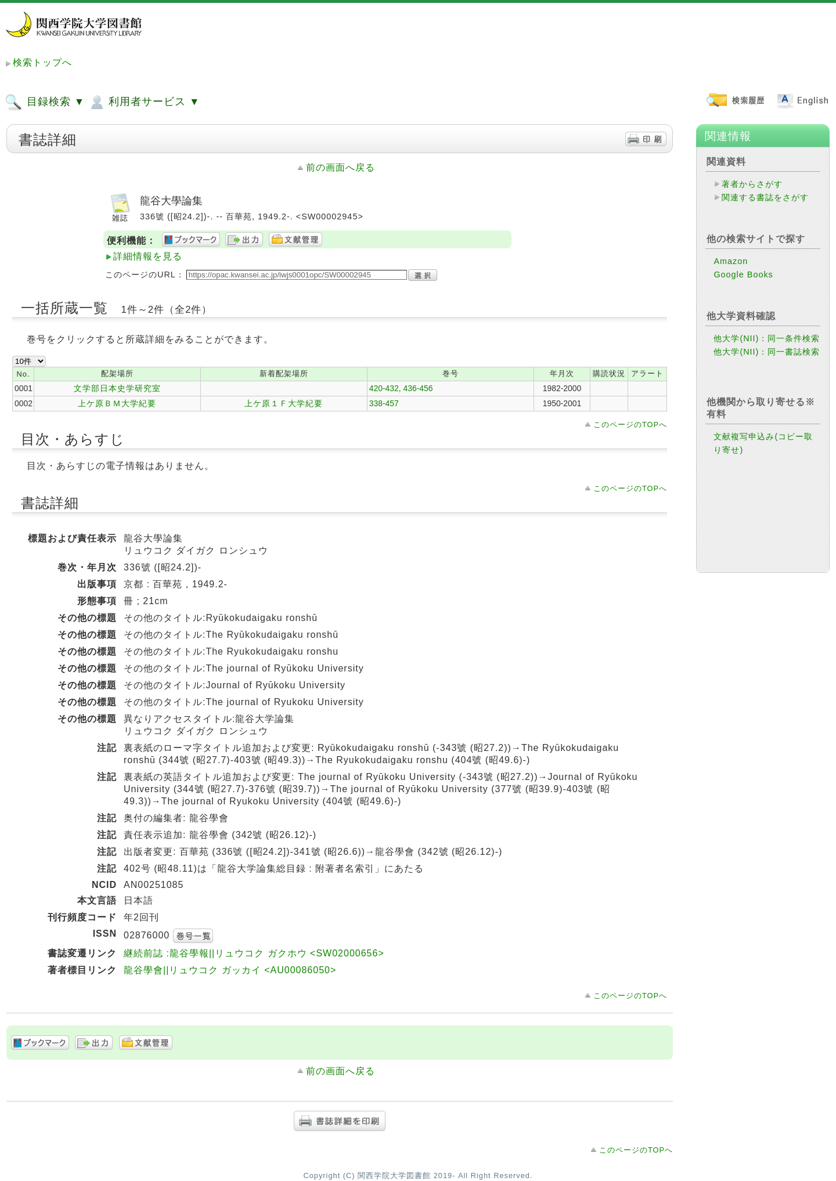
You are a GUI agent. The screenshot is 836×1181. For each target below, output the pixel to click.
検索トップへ (42, 62)
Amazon (731, 261)
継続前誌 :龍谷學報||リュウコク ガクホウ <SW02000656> (254, 953)
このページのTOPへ (630, 424)
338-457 (384, 403)
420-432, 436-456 (401, 388)
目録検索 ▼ (45, 102)
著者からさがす (752, 184)
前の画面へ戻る (340, 167)
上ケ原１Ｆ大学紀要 (283, 403)
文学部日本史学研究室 (117, 388)
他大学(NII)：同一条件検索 (767, 338)
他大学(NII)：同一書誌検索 (767, 351)
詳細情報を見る (147, 256)
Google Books (743, 274)
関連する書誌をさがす (765, 197)
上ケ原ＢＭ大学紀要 (117, 403)
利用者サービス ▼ (144, 102)
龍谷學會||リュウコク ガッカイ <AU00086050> (230, 970)
